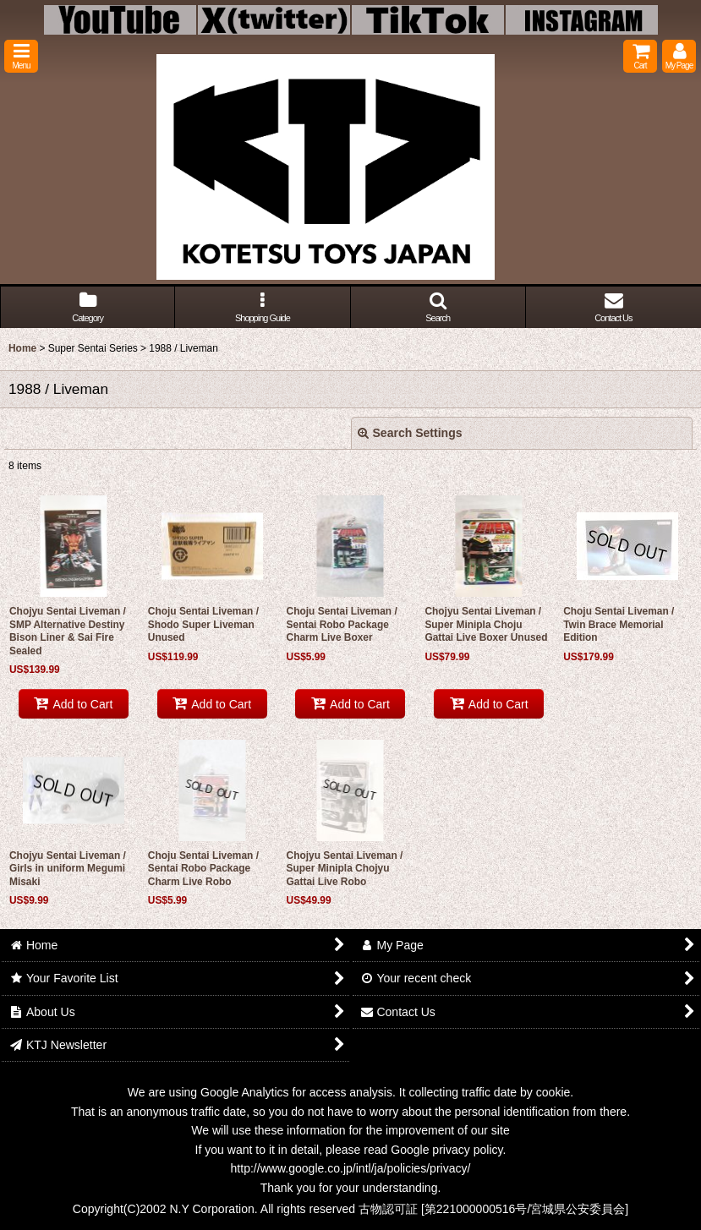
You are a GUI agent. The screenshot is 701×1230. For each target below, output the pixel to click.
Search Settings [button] (410, 433)
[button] (21, 56)
